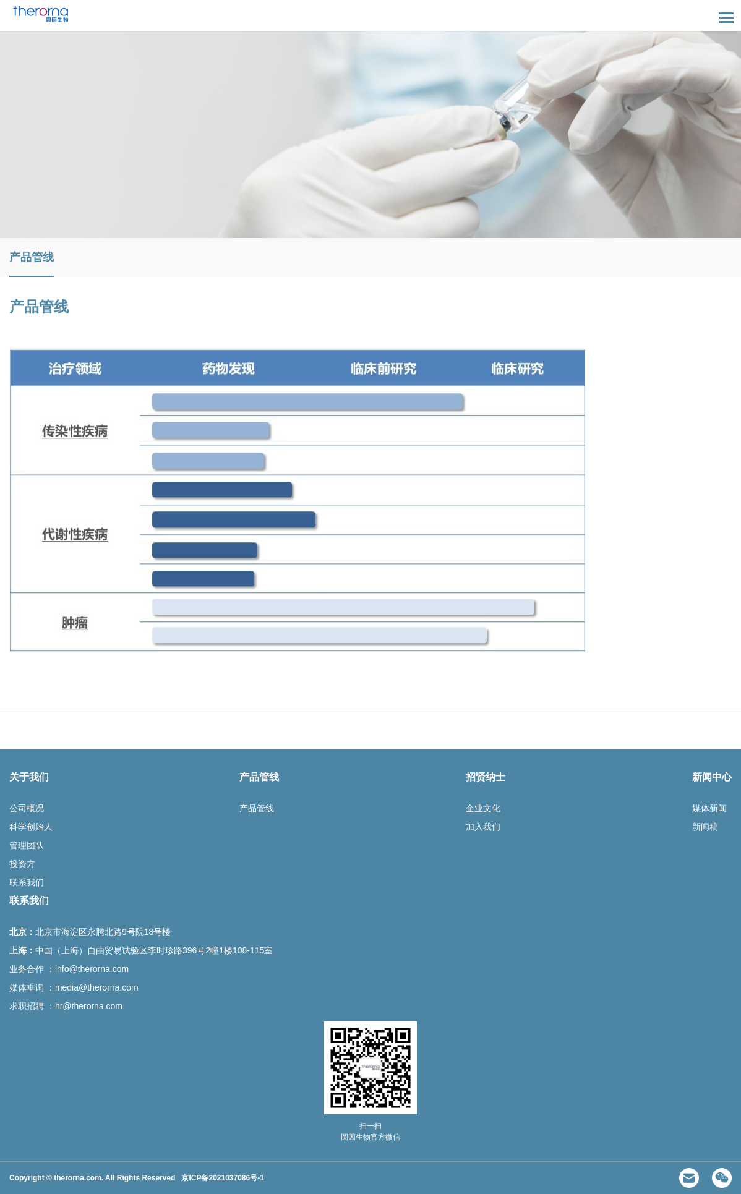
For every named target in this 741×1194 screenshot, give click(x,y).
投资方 (22, 864)
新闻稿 (705, 827)
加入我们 (483, 827)
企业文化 (483, 808)
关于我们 (29, 777)
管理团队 (26, 845)
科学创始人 (31, 827)
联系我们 (26, 882)
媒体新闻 (709, 808)
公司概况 (26, 808)
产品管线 (31, 257)
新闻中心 (712, 777)
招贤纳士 (485, 777)
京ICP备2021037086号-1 (222, 1178)
